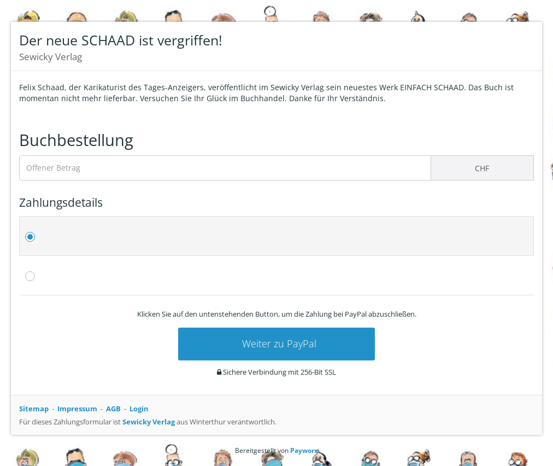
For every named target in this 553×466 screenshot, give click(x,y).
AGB (113, 408)
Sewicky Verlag (148, 422)
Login (139, 408)
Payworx (304, 450)
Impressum (77, 408)
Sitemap (34, 408)
